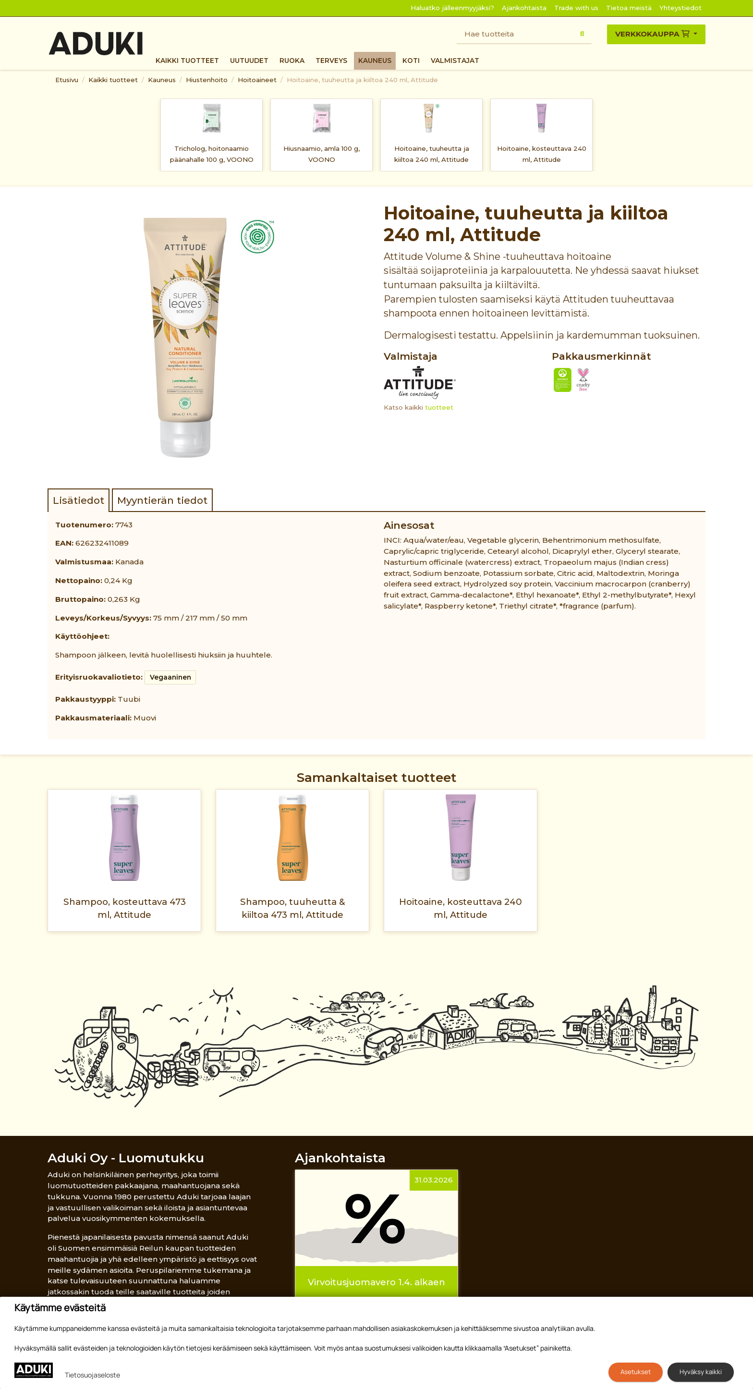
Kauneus (374, 60)
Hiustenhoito (207, 80)
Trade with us (576, 8)
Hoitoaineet (257, 80)
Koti (411, 60)
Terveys (331, 60)
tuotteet (439, 407)
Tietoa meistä (629, 8)
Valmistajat (455, 60)
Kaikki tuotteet (187, 60)
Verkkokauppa (653, 33)
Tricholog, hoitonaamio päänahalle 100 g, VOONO (212, 154)
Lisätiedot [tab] (78, 500)
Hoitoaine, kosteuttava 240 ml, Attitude (541, 154)
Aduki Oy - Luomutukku (126, 1158)
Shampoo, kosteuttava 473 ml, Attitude (124, 908)
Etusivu (66, 80)
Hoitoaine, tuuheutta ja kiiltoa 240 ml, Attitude (362, 80)
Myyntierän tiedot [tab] (162, 500)
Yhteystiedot (680, 8)
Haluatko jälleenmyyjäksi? (452, 8)
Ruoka (291, 60)
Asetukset (635, 1371)
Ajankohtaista (524, 8)
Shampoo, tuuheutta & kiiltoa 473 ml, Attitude (292, 908)
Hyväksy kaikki (701, 1371)
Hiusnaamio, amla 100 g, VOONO (321, 154)
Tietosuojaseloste (92, 1374)
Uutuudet (249, 60)
